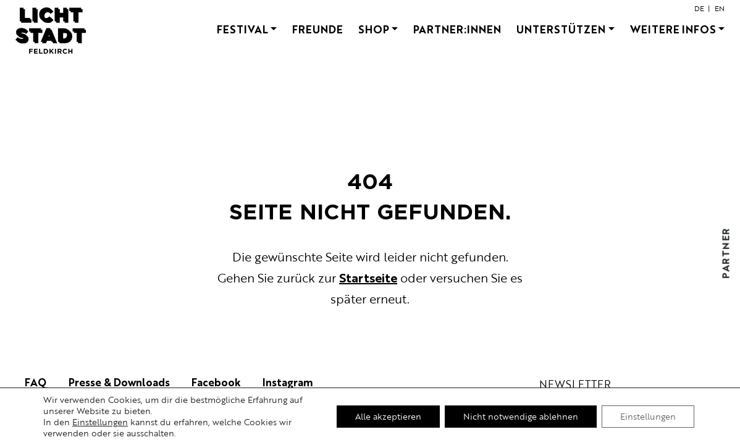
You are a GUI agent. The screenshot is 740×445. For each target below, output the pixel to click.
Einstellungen (100, 422)
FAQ (36, 382)
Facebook (216, 382)
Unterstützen (560, 29)
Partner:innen (457, 29)
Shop (373, 29)
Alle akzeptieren (388, 416)
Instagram (288, 382)
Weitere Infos (673, 29)
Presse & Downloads (119, 382)
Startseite (368, 277)
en (720, 8)
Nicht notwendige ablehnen (520, 416)
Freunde (317, 29)
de (699, 8)
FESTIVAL (242, 29)
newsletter (575, 384)
